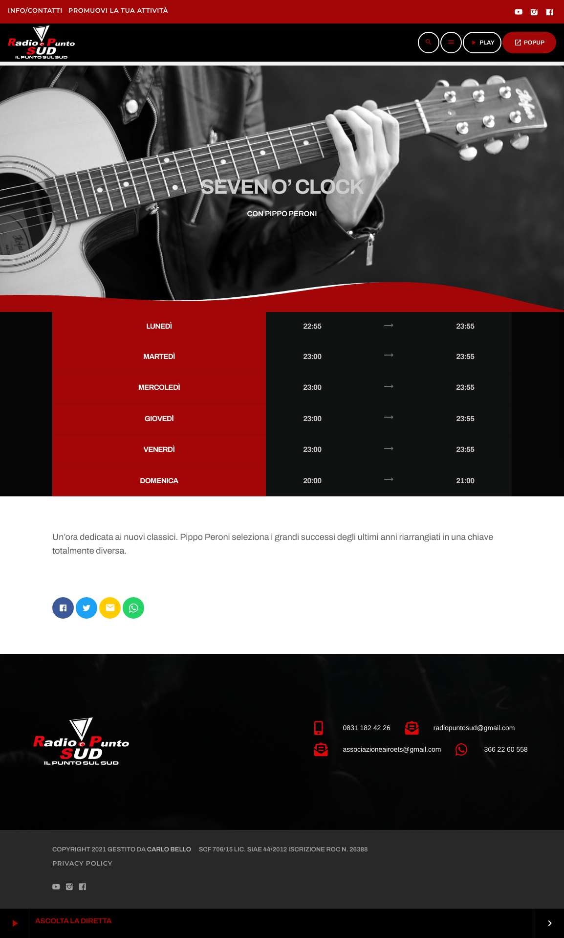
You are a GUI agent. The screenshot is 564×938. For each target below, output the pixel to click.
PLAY (482, 42)
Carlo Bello (169, 849)
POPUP (529, 42)
